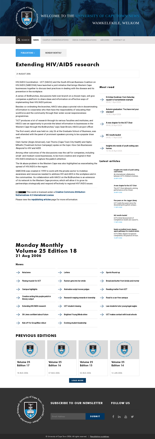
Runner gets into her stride (75, 281)
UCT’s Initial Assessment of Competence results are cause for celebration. (126, 219)
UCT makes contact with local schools (121, 314)
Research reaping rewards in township (79, 298)
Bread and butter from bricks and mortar (122, 281)
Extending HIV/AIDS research (34, 306)
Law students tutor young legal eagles (121, 306)
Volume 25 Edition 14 (117, 363)
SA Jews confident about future (35, 314)
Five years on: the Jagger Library (125, 200)
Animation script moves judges (76, 289)
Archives (104, 40)
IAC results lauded (113, 135)
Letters (67, 272)
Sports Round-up (113, 272)
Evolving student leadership (75, 323)
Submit (95, 416)
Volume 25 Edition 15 (86, 363)
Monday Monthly (53, 53)
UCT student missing (72, 306)
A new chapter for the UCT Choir (119, 123)
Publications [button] (28, 53)
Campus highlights (29, 289)
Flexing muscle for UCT (31, 281)
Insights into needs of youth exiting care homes (122, 147)
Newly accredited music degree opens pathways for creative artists (126, 230)
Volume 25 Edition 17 (23, 363)
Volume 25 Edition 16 (55, 363)
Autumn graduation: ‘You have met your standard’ (122, 110)
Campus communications (56, 40)
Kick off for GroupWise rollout (34, 323)
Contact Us (119, 40)
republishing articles (41, 199)
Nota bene (26, 272)
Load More (77, 380)
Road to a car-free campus (117, 298)
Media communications (84, 40)
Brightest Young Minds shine (75, 314)
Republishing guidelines (99, 436)
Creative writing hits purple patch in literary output (36, 297)
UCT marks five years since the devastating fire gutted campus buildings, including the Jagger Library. (125, 204)
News (36, 40)
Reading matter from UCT (116, 289)
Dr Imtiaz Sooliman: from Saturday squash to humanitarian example (120, 98)
